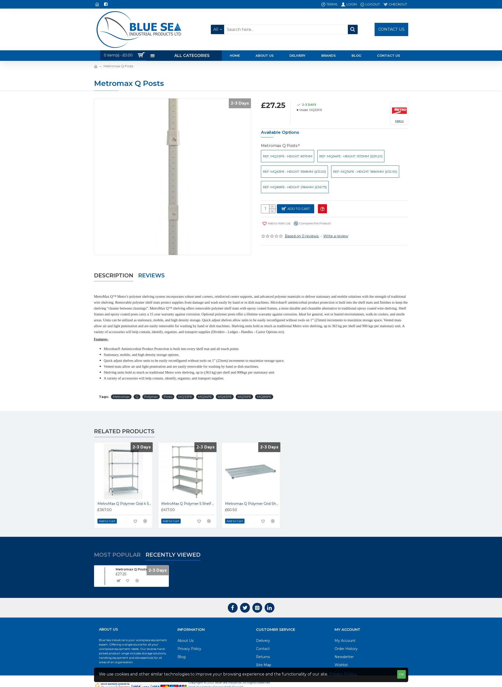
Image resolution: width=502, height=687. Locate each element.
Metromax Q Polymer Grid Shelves (252, 492)
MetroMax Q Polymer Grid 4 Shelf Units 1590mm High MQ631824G (124, 492)
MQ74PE (244, 385)
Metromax (121, 385)
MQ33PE (185, 385)
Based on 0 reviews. (302, 236)
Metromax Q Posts (279, 145)
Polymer (151, 385)
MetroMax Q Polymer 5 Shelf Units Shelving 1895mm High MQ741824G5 (188, 492)
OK (401, 674)
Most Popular (117, 543)
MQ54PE (205, 385)
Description (113, 270)
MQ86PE (264, 385)
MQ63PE (225, 385)
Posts (168, 385)
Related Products (124, 420)
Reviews (151, 270)
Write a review (335, 236)
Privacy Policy (342, 674)
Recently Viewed (173, 543)
